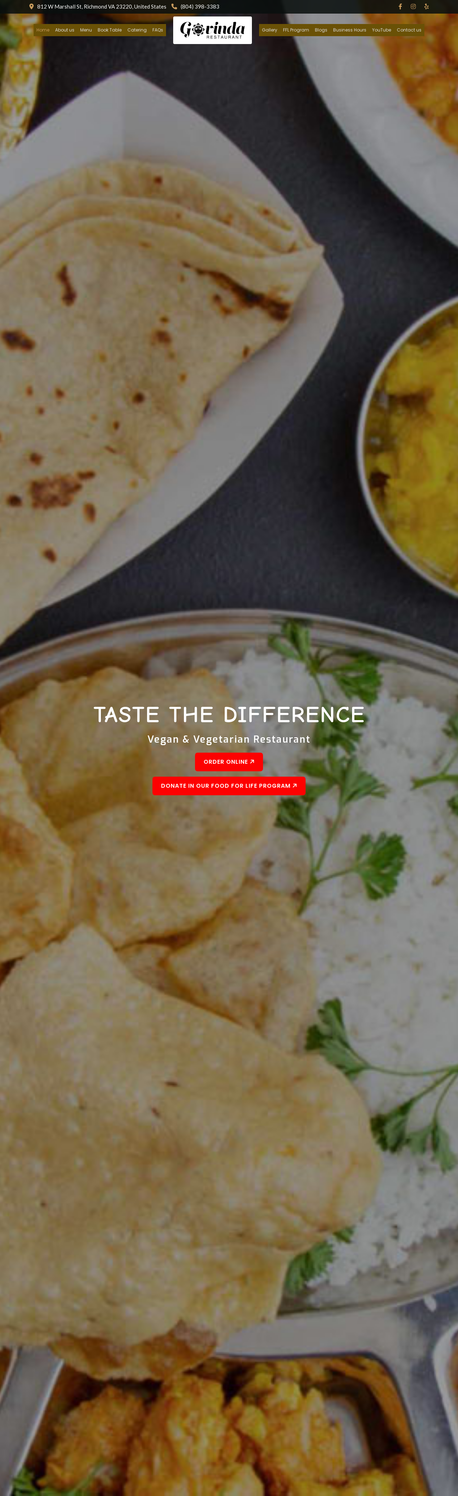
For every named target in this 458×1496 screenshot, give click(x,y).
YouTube (381, 30)
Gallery (269, 30)
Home (42, 30)
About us (64, 30)
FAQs (157, 30)
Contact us (409, 30)
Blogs (321, 30)
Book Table (110, 30)
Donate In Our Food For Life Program (229, 786)
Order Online (230, 762)
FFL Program (296, 30)
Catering (137, 30)
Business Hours (349, 30)
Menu (86, 30)
